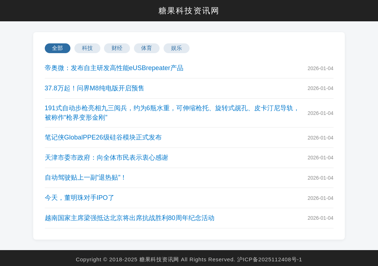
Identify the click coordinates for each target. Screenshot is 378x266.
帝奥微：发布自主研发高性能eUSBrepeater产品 (114, 68)
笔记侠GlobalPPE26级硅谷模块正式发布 (103, 137)
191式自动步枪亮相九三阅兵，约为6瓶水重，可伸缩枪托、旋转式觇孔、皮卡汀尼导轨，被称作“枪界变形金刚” (172, 112)
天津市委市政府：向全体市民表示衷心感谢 (106, 157)
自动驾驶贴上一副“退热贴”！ (86, 177)
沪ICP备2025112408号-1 (269, 259)
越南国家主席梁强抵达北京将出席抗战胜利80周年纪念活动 (129, 218)
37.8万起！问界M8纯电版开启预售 (94, 88)
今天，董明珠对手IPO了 (79, 197)
